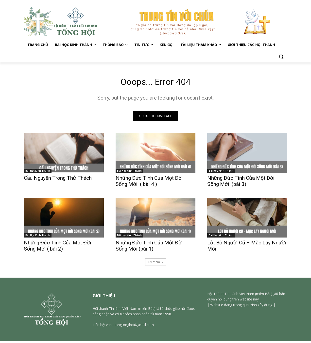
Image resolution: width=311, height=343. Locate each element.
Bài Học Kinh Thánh (37, 172)
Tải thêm (155, 264)
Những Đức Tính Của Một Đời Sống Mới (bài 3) (241, 183)
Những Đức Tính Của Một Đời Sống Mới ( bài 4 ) (149, 183)
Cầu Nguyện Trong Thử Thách (58, 180)
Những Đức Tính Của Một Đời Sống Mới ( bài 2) (57, 247)
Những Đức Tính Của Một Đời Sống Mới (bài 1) (149, 247)
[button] (281, 56)
